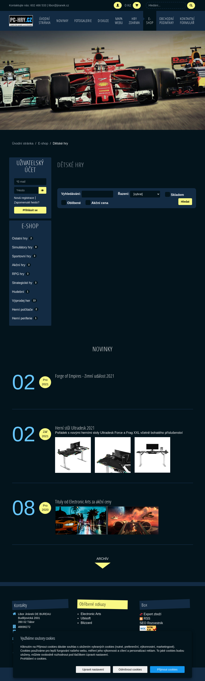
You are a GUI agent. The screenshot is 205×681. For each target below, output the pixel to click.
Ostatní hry (22, 238)
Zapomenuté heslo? (26, 202)
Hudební (21, 291)
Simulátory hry (25, 247)
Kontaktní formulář (187, 20)
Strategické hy (25, 282)
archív (102, 558)
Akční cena (99, 203)
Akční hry (21, 265)
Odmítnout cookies (136, 669)
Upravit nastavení (104, 669)
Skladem (177, 194)
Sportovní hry (24, 256)
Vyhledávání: (71, 193)
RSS (147, 618)
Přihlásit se (30, 210)
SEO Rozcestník (151, 623)
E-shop (149, 20)
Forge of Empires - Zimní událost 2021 (84, 376)
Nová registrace (24, 197)
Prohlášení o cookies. (33, 658)
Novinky (62, 20)
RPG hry (21, 274)
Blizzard (86, 622)
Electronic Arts (91, 614)
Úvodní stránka (45, 20)
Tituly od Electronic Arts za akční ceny (83, 501)
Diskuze (103, 20)
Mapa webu (119, 20)
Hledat (185, 201)
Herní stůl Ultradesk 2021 (75, 428)
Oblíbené (74, 203)
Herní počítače (25, 309)
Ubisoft (86, 618)
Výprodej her (24, 300)
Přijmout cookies (169, 669)
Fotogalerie (83, 20)
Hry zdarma (134, 20)
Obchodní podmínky (166, 20)
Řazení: (123, 193)
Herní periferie (25, 318)
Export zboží (152, 614)
